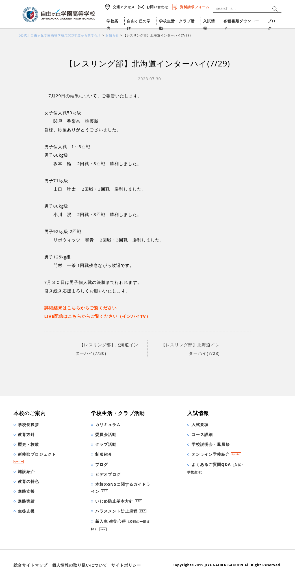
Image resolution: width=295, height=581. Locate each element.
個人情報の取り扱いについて (79, 565)
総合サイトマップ (30, 565)
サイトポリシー (126, 565)
